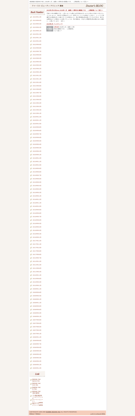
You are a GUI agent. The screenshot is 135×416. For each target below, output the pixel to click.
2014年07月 (37, 258)
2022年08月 (37, 48)
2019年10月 (37, 165)
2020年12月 (37, 117)
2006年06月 (37, 347)
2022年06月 (37, 55)
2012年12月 (37, 261)
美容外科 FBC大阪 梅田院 (36, 392)
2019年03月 (37, 189)
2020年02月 (37, 151)
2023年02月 (37, 27)
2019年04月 (37, 185)
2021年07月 (37, 92)
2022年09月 (37, 44)
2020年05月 (37, 141)
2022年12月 (37, 34)
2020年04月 (37, 144)
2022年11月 (37, 37)
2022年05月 (37, 58)
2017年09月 (37, 251)
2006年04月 (37, 354)
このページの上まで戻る (97, 414)
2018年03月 (37, 230)
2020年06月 (37, 137)
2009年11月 (37, 289)
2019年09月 (37, 168)
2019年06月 (37, 178)
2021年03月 (37, 106)
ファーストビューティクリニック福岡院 (37, 400)
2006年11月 (37, 337)
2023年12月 (37, 17)
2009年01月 (37, 299)
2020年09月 (37, 127)
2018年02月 (37, 234)
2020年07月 (37, 134)
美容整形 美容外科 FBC (67, 5)
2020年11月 (37, 120)
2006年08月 (37, 340)
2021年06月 (37, 96)
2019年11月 (37, 161)
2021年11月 (37, 79)
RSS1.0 (32, 414)
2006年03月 (37, 357)
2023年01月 (37, 30)
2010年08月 (37, 278)
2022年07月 (37, 51)
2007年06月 (37, 323)
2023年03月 (37, 24)
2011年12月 (37, 265)
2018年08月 (37, 213)
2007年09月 (37, 320)
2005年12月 (37, 368)
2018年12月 (37, 199)
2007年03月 (37, 330)
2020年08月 (37, 130)
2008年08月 (37, 309)
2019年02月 (37, 192)
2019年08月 (37, 172)
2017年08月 (37, 254)
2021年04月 (37, 103)
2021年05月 (37, 99)
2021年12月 (37, 75)
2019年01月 (37, 196)
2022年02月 (37, 68)
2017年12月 (37, 240)
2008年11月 (37, 302)
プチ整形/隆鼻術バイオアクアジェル (37, 396)
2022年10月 (37, 41)
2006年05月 (37, 351)
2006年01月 (37, 364)
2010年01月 (37, 285)
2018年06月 (37, 220)
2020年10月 (37, 123)
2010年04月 (37, 282)
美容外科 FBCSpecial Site (36, 380)
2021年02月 (37, 110)
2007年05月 (37, 326)
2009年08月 (37, 292)
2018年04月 (37, 227)
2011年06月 (37, 268)
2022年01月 (37, 72)
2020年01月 (37, 154)
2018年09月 (37, 209)
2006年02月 (37, 361)
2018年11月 (37, 203)
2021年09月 (37, 86)
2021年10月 (37, 82)
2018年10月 (37, 206)
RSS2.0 (38, 414)
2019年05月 (37, 182)
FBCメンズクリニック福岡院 (37, 404)
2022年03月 (37, 65)
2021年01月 (37, 113)
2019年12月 (37, 158)
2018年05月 (37, 223)
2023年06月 (37, 20)
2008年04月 (37, 313)
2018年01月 (37, 237)
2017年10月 (37, 247)
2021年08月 (37, 89)
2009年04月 (37, 296)
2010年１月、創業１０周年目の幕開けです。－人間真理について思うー (64, 28)
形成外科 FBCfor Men (36, 388)
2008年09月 (37, 306)
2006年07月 (37, 344)
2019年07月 (37, 175)
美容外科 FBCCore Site (36, 384)
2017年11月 (37, 244)
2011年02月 (37, 271)
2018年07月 (37, 216)
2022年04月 (37, 61)
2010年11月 (37, 275)
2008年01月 (37, 316)
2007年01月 (37, 333)
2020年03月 (37, 148)
